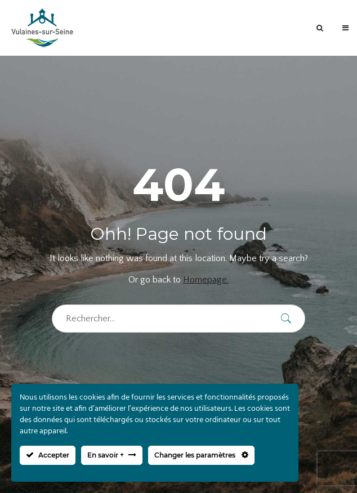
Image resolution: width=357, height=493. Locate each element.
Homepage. (206, 280)
